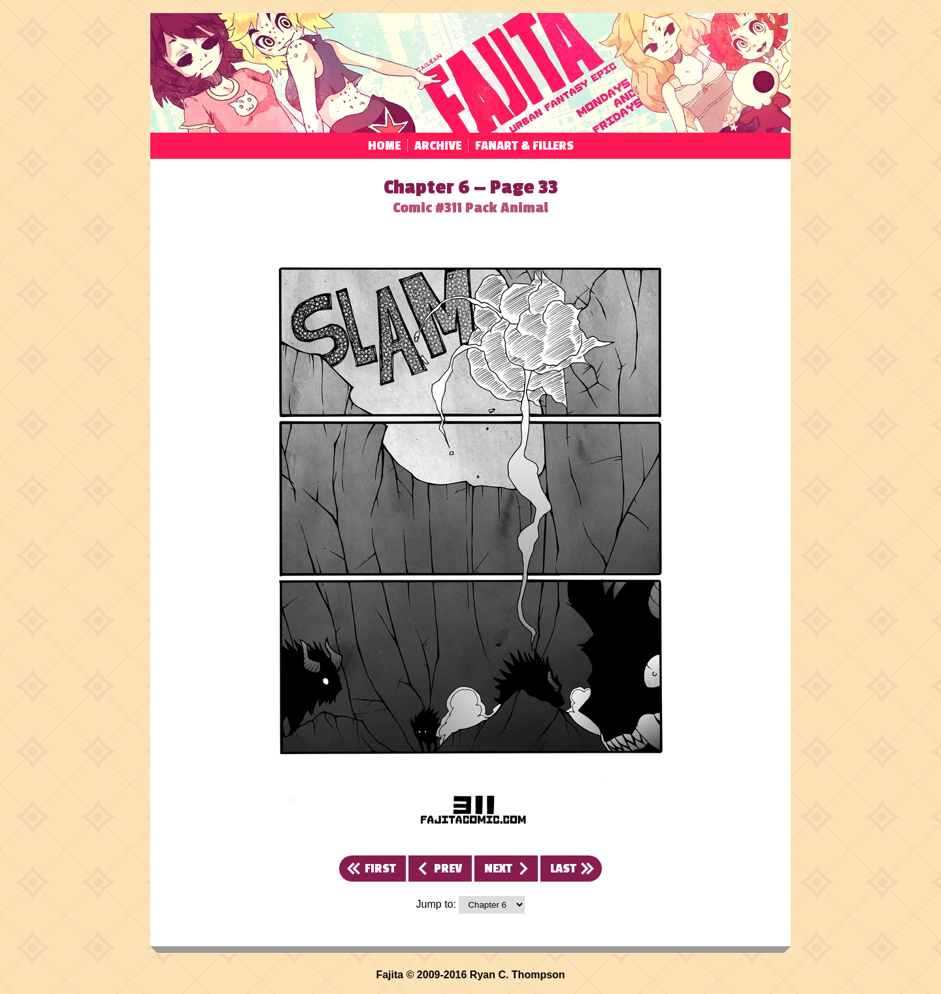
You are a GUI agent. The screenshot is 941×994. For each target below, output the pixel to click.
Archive (437, 145)
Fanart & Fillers (524, 145)
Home (384, 145)
